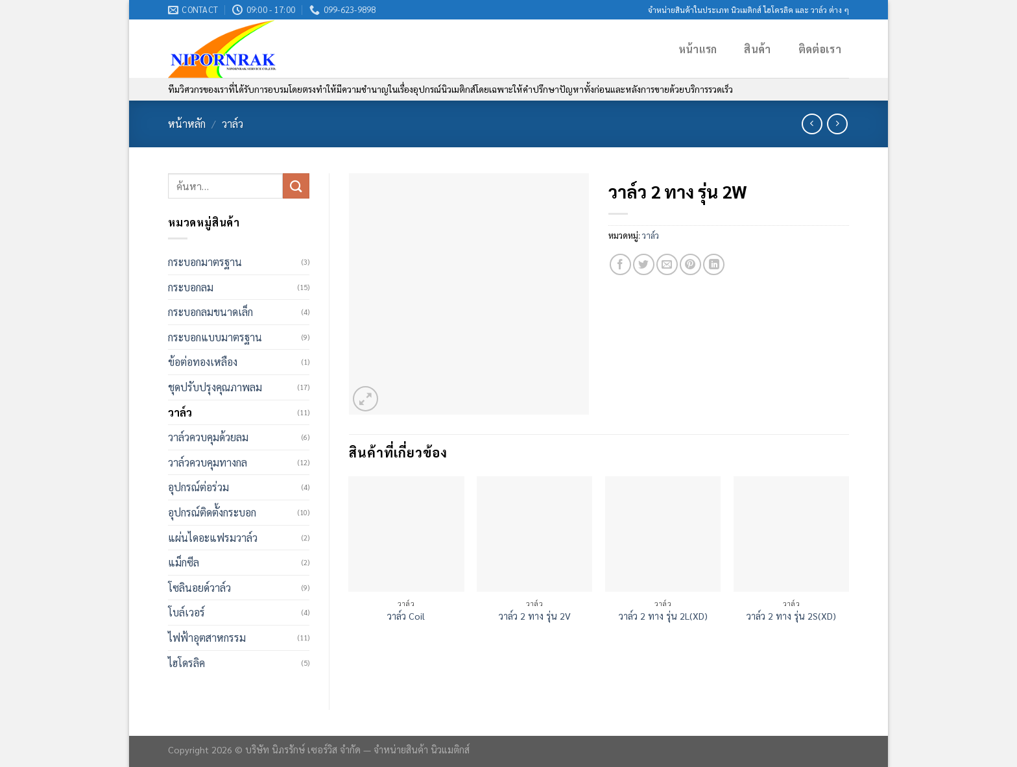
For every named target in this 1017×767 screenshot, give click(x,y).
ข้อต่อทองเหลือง (202, 362)
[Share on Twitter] (643, 264)
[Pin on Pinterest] (690, 264)
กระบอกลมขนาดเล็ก (210, 312)
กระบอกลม (190, 287)
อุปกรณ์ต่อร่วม (198, 487)
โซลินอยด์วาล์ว (199, 587)
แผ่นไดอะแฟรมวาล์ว (212, 537)
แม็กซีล (183, 562)
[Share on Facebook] (620, 264)
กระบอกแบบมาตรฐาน (215, 337)
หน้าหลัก (187, 123)
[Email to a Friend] (667, 264)
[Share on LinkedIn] (713, 264)
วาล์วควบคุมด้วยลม (208, 437)
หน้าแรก (697, 49)
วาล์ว (232, 123)
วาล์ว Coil (406, 616)
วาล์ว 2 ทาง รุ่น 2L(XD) (663, 616)
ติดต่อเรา (819, 49)
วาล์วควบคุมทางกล (207, 462)
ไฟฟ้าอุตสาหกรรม (207, 637)
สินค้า (757, 49)
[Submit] (296, 186)
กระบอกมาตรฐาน (205, 262)
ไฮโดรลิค (186, 663)
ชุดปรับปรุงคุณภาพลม (215, 387)
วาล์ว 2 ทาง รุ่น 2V (535, 616)
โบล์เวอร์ (186, 612)
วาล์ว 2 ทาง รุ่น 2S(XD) (791, 616)
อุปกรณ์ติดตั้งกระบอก (212, 512)
